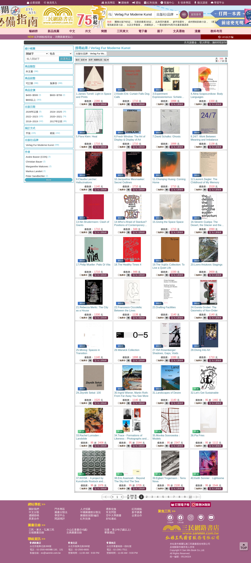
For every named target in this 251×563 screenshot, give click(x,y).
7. (167, 136)
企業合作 (137, 515)
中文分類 (34, 512)
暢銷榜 (33, 31)
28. (200, 350)
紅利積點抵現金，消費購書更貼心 (50, 37)
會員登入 (50, 2)
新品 (53, 31)
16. (207, 225)
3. (168, 97)
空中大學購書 (113, 515)
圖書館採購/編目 (89, 515)
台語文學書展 (133, 25)
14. (130, 225)
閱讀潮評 (60, 518)
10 (190, 497)
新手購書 (137, 512)
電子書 (142, 31)
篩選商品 (65, 58)
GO (184, 14)
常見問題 (111, 512)
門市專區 (60, 509)
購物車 (123, 2)
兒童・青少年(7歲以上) (117, 529)
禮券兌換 (111, 509)
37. (90, 481)
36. (197, 435)
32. (205, 392)
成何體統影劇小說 (197, 21)
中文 (72, 31)
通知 (136, 2)
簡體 (104, 31)
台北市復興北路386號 (40, 546)
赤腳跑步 (148, 25)
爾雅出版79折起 (123, 21)
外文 (88, 31)
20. (206, 264)
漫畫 (197, 31)
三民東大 (122, 31)
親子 (160, 31)
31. (167, 392)
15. (168, 222)
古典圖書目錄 (74, 532)
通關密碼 (34, 515)
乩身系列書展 (162, 21)
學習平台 (217, 2)
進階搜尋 (196, 14)
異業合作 (34, 518)
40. (207, 478)
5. (86, 136)
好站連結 (111, 518)
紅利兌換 (150, 2)
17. (93, 264)
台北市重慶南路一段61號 (119, 546)
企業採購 (33, 2)
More (48, 179)
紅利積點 (137, 509)
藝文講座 (200, 2)
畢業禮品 (109, 532)
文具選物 (179, 31)
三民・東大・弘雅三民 (41, 529)
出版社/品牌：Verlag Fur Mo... (91, 53)
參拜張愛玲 (178, 21)
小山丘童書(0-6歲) (76, 529)
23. (164, 307)
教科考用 (216, 31)
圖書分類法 (61, 512)
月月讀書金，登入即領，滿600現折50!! (214, 42)
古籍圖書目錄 (36, 532)
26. (126, 350)
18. (127, 264)
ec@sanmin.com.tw (51, 553)
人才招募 (85, 509)
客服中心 (167, 2)
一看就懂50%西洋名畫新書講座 (173, 25)
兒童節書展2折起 (142, 21)
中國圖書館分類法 (90, 512)
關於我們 (34, 509)
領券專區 (184, 2)
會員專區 (108, 2)
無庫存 (83, 104)
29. (88, 392)
